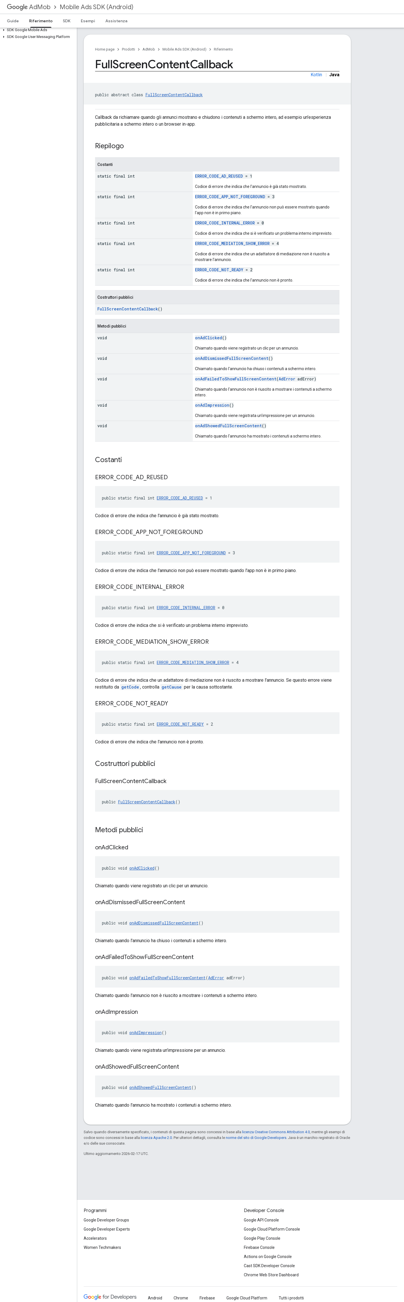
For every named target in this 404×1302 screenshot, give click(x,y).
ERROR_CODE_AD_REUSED (219, 176)
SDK (67, 20)
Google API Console (261, 1220)
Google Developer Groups (106, 1220)
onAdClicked (208, 337)
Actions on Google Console (268, 1256)
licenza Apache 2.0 (156, 1138)
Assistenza (116, 20)
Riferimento (223, 49)
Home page (104, 49)
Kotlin (316, 74)
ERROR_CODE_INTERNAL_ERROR (225, 223)
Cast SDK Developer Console (269, 1265)
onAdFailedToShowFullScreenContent (235, 379)
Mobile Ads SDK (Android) (96, 7)
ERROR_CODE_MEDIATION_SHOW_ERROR (232, 243)
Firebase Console (259, 1247)
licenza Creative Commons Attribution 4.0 (276, 1132)
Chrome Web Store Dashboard (271, 1275)
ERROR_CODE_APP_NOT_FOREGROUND (230, 196)
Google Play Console (262, 1238)
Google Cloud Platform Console (272, 1229)
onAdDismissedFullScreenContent (231, 358)
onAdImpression (212, 405)
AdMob (29, 7)
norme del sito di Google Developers (256, 1138)
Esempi (88, 20)
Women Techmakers (102, 1247)
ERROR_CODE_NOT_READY (219, 269)
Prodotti (128, 49)
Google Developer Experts (107, 1229)
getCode (130, 687)
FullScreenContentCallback (174, 94)
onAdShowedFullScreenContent (228, 425)
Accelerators (95, 1238)
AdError (287, 379)
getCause (172, 687)
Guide (13, 20)
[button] (37, 30)
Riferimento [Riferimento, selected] (41, 20)
